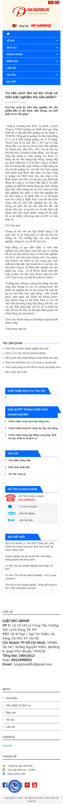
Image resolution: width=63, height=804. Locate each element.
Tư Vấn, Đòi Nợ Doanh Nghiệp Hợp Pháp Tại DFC (29, 567)
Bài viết (11, 81)
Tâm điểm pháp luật (19, 460)
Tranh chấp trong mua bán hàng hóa (28, 421)
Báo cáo (11, 712)
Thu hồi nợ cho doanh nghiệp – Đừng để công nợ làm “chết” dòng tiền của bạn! (31, 586)
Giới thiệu (11, 698)
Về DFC (11, 40)
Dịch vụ (11, 47)
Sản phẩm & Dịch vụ (18, 705)
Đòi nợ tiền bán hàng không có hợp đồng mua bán (31, 357)
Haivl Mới (7, 745)
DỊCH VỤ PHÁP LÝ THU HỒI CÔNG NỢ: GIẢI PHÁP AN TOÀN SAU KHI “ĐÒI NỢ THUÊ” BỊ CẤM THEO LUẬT (29, 546)
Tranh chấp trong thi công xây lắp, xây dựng (33, 428)
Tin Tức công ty (17, 474)
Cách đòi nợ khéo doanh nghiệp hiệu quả (27, 348)
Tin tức (11, 75)
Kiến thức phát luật (19, 467)
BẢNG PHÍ (12, 61)
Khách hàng (15, 54)
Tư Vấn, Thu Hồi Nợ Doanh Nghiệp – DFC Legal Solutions (30, 577)
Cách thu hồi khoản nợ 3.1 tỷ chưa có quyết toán (30, 362)
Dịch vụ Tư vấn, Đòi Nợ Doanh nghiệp (25, 353)
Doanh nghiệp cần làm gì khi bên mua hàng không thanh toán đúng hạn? (28, 558)
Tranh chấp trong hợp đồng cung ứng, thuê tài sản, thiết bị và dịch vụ (32, 437)
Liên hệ (11, 68)
